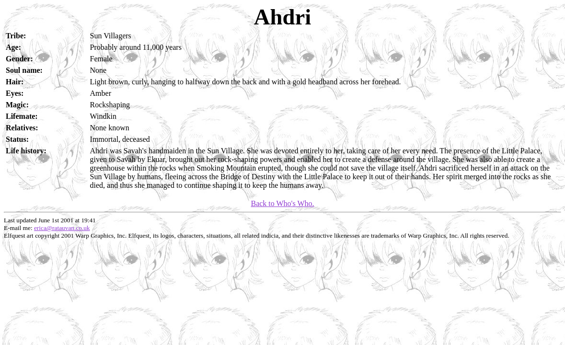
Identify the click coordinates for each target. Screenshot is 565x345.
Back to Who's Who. (282, 203)
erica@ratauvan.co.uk (62, 227)
